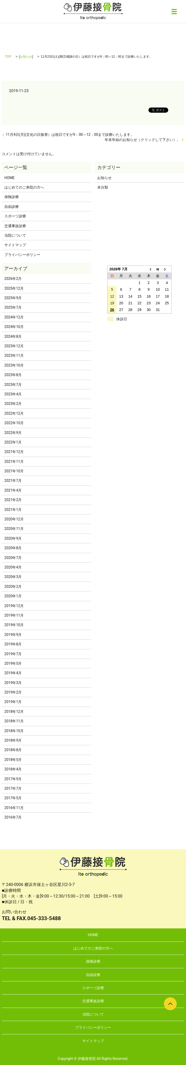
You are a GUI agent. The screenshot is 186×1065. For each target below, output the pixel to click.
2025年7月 (13, 307)
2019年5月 (13, 663)
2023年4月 (13, 394)
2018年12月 (14, 711)
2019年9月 (13, 635)
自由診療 (11, 207)
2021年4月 (13, 490)
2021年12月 (14, 452)
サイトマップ (15, 245)
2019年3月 (13, 683)
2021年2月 (13, 500)
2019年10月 (14, 625)
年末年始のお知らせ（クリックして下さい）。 (142, 140)
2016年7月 (13, 817)
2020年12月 (14, 519)
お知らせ (26, 56)
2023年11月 (14, 355)
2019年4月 (13, 673)
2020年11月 (14, 529)
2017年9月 (13, 779)
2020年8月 (13, 548)
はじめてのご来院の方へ (24, 187)
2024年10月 (14, 327)
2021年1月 (13, 510)
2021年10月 (14, 471)
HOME (9, 178)
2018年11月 (14, 721)
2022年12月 (14, 413)
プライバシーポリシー (22, 255)
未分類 (102, 187)
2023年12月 (14, 346)
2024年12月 (14, 317)
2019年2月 (13, 692)
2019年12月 (14, 606)
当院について (15, 235)
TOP (8, 56)
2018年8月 (13, 750)
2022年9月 (13, 433)
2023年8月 (13, 375)
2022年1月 (13, 442)
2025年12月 (14, 288)
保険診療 (11, 197)
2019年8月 (13, 644)
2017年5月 (13, 798)
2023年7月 (13, 385)
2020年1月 (13, 596)
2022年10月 (14, 423)
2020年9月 (13, 538)
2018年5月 (13, 760)
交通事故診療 (15, 226)
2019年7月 (13, 654)
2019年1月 (13, 702)
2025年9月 (13, 298)
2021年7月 (13, 480)
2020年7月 (13, 558)
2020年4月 (13, 567)
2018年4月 (13, 769)
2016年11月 (14, 808)
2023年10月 (14, 365)
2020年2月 (13, 586)
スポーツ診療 (15, 216)
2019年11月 (14, 615)
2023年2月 (13, 404)
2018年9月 (13, 740)
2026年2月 (13, 279)
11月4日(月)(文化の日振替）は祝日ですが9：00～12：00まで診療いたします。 (70, 134)
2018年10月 (14, 731)
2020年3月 (13, 577)
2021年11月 (14, 461)
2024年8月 (13, 336)
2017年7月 (13, 788)
